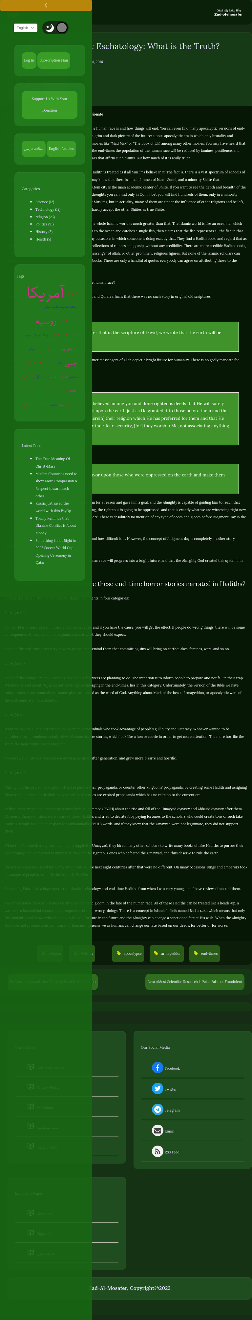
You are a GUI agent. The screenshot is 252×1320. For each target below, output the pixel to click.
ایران (32, 349)
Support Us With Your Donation (49, 105)
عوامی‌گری (42, 405)
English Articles (61, 149)
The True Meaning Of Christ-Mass (52, 463)
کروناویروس (67, 349)
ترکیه (76, 335)
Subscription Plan (54, 61)
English (27, 28)
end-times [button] (209, 954)
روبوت (62, 405)
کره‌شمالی (28, 377)
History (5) (43, 232)
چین (71, 363)
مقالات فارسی (33, 149)
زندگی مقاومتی (61, 335)
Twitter (164, 1090)
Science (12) (44, 202)
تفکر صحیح (58, 377)
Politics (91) (44, 225)
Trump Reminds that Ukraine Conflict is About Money (55, 526)
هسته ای (34, 363)
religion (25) (44, 217)
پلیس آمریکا (74, 405)
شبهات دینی (57, 391)
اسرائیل (72, 293)
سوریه (52, 349)
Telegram (165, 1111)
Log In (29, 61)
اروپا (60, 363)
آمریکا (45, 293)
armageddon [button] (170, 954)
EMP (72, 391)
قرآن (39, 377)
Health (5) (43, 240)
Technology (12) (47, 210)
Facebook (165, 1069)
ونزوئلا (54, 405)
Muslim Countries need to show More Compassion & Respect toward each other (56, 485)
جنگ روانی (29, 405)
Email (162, 1132)
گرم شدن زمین (35, 391)
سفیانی (41, 349)
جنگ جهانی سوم (37, 335)
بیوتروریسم (50, 363)
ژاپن (46, 377)
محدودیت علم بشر (60, 307)
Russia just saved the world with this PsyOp (53, 508)
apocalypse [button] (132, 954)
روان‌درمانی (74, 377)
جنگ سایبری (34, 307)
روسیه (46, 321)
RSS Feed (165, 1153)
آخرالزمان (64, 321)
